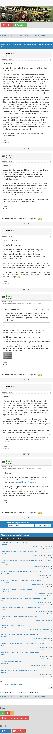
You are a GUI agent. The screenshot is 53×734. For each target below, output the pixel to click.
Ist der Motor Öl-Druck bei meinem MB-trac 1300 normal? (21, 571)
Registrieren (20, 25)
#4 (50, 302)
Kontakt (5, 731)
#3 (50, 236)
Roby (39, 303)
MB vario (49, 593)
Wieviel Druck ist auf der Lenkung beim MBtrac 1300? (20, 652)
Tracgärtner (4, 564)
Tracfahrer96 (5, 582)
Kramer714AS (47, 665)
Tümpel (3, 609)
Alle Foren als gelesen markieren (14, 718)
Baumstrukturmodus (46, 44)
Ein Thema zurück (10, 523)
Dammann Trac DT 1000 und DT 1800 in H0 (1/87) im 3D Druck (24, 643)
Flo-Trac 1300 (5, 573)
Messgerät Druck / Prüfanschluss (13, 625)
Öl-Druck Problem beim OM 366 (12, 661)
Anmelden (6, 25)
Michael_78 (48, 638)
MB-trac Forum (40, 35)
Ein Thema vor (23, 523)
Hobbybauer (4, 544)
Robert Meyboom (47, 629)
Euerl (50, 656)
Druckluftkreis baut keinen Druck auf (14, 542)
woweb (3, 654)
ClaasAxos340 (5, 591)
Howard (3, 672)
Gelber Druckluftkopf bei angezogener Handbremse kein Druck (23, 598)
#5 (50, 392)
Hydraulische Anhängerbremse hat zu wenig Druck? (19, 551)
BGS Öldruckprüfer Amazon (26, 482)
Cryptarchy (4, 553)
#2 (50, 161)
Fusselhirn (4, 636)
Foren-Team (18, 731)
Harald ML (49, 566)
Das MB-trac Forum (7, 35)
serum (3, 618)
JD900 (3, 600)
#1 (50, 59)
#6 (50, 467)
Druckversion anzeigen (9, 681)
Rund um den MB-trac (25, 35)
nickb (2, 645)
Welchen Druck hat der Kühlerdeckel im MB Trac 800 (20, 670)
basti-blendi (4, 663)
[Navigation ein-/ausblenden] (48, 3)
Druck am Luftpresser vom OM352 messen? (17, 589)
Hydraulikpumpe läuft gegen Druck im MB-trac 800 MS (20, 607)
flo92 (50, 602)
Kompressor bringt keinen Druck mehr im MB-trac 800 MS (21, 580)
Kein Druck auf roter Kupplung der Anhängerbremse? (20, 634)
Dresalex (3, 627)
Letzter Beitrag (37, 546)
